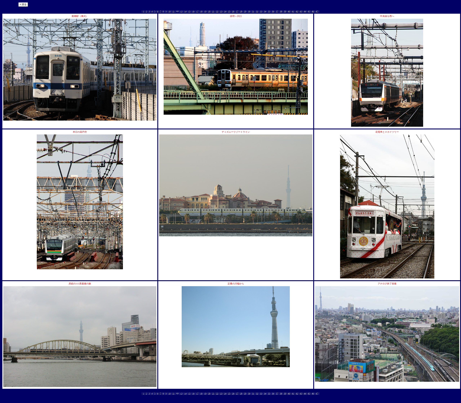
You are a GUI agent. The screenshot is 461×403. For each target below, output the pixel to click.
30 (249, 11)
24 (225, 11)
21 (213, 11)
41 (293, 11)
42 (297, 11)
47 (317, 11)
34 (265, 11)
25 (229, 11)
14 (185, 11)
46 (313, 11)
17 (197, 11)
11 (173, 11)
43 (301, 11)
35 (269, 11)
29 (245, 11)
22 (217, 11)
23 (221, 11)
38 (281, 11)
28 (241, 11)
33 (261, 11)
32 (257, 11)
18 (201, 11)
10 (169, 11)
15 (189, 11)
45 (309, 11)
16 (193, 11)
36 (273, 11)
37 (277, 11)
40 (289, 11)
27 (237, 11)
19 (205, 11)
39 (285, 11)
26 (233, 11)
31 (253, 11)
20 (209, 11)
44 (305, 11)
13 (181, 11)
